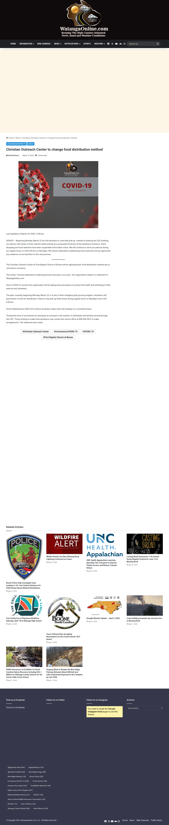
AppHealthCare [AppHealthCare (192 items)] (36, 767)
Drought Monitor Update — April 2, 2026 (103, 618)
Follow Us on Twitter (55, 700)
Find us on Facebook (15, 707)
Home (13, 44)
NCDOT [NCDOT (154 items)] (38, 795)
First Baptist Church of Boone (58, 337)
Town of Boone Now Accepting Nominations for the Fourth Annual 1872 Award (63, 636)
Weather (98, 44)
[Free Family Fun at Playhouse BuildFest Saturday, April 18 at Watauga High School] (24, 605)
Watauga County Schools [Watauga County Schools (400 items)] (19, 808)
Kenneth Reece (13, 155)
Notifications (71, 44)
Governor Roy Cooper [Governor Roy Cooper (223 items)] (17, 786)
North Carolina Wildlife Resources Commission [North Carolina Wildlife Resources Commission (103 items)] (26, 799)
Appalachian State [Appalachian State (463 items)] (16, 767)
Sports (87, 44)
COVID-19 (89, 331)
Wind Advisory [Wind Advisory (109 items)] (40, 808)
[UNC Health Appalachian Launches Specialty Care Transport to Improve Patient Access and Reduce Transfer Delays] (105, 546)
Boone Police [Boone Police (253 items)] (36, 777)
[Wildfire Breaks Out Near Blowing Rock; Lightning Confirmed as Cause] (64, 544)
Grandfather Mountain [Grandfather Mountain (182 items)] (41, 786)
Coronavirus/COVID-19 (16, 144)
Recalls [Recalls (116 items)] (12, 804)
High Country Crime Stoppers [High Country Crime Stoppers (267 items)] (20, 790)
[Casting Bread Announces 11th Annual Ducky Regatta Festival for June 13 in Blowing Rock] (145, 544)
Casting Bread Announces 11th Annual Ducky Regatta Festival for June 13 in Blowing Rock (143, 559)
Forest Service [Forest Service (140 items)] (40, 781)
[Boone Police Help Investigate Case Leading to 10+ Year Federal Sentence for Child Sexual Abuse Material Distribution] (24, 557)
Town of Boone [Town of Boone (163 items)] (28, 804)
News (56, 44)
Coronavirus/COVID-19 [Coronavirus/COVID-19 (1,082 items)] (18, 781)
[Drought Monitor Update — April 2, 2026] (105, 605)
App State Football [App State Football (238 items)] (16, 772)
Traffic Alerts (156, 820)
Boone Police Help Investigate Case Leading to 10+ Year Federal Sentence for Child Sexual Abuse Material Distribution (23, 585)
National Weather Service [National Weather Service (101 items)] (19, 795)
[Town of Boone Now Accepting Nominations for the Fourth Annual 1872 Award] (64, 613)
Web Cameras (43, 44)
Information (26, 44)
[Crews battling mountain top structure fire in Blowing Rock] (145, 605)
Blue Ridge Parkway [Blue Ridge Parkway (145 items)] (17, 777)
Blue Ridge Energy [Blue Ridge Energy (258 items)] (37, 772)
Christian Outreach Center (36, 331)
